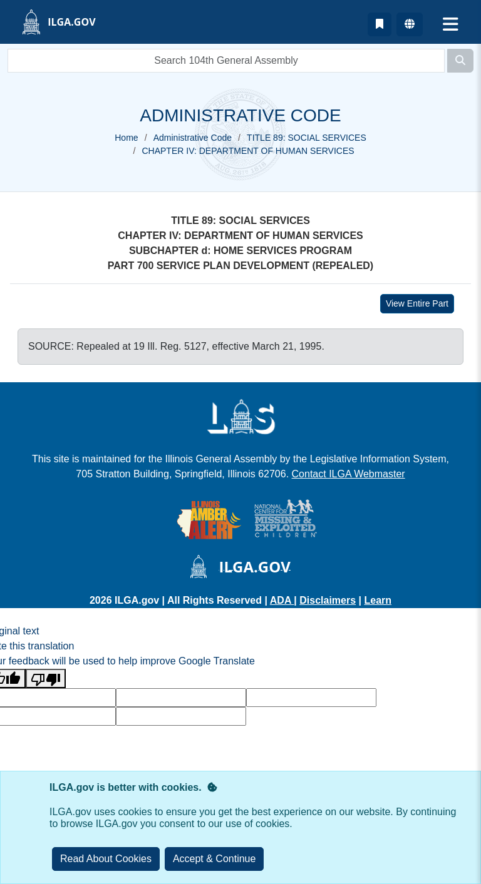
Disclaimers (327, 600)
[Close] (214, 859)
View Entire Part (417, 303)
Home (126, 138)
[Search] (460, 61)
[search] (226, 61)
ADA (282, 600)
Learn (377, 600)
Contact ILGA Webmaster (348, 474)
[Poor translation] (46, 678)
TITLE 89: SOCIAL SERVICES (306, 138)
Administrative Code (192, 138)
